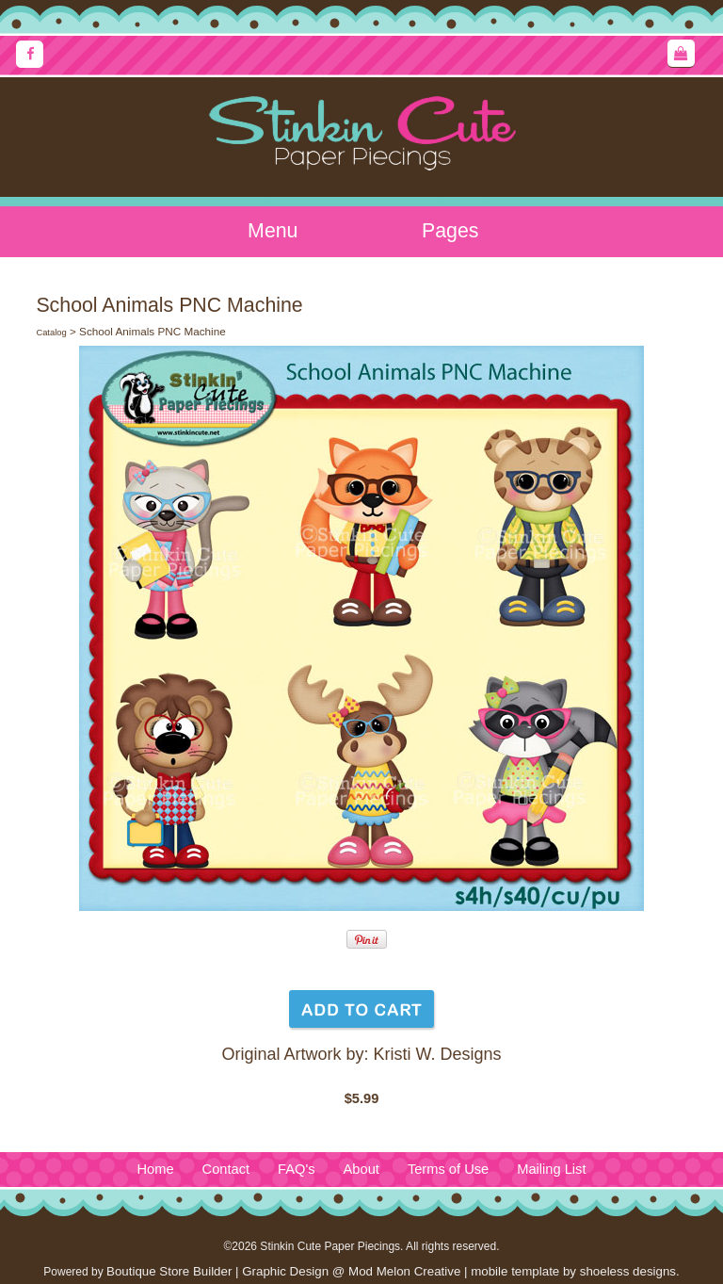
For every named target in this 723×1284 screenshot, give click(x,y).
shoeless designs (628, 1271)
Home (155, 1169)
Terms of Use (448, 1169)
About (361, 1169)
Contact (226, 1169)
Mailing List (551, 1169)
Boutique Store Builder (169, 1271)
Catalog (51, 332)
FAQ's (296, 1169)
